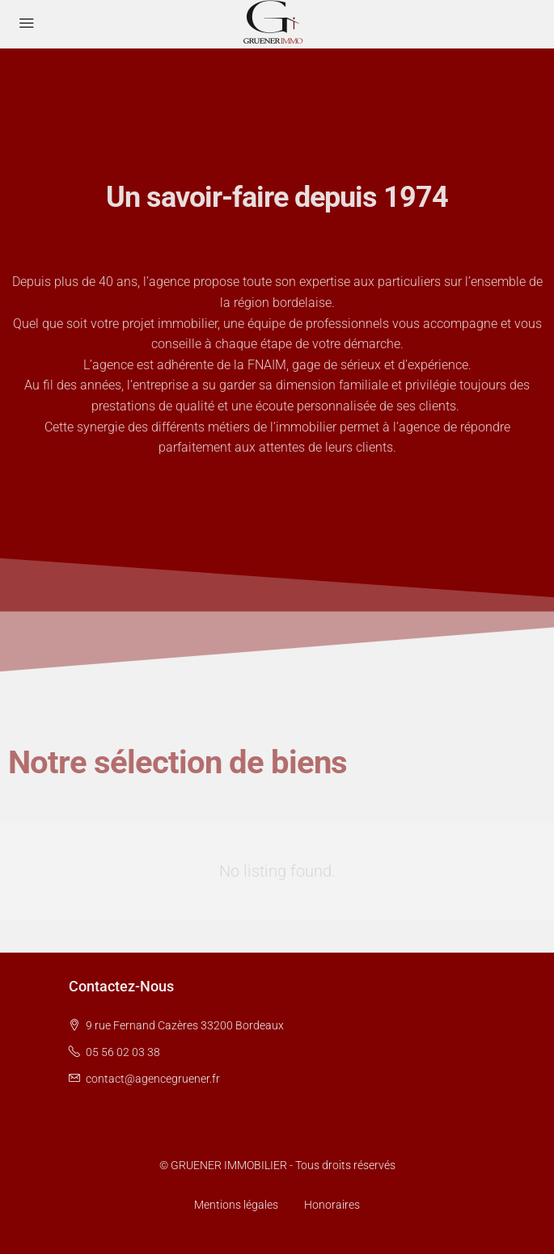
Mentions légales (236, 1204)
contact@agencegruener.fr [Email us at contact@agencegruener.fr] (153, 1078)
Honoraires (332, 1204)
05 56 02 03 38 (123, 1052)
